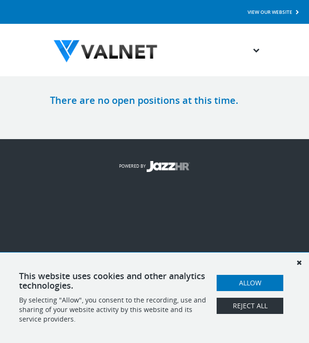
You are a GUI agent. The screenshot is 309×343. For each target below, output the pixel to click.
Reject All (250, 305)
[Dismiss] (299, 262)
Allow (250, 282)
